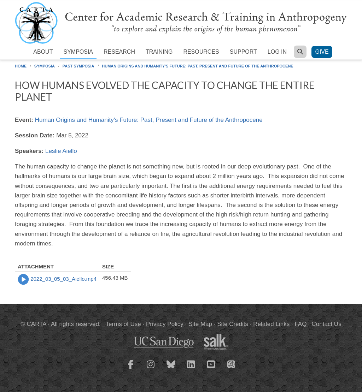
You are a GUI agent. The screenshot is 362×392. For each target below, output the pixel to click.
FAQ (300, 324)
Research (119, 52)
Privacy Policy (164, 324)
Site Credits (232, 324)
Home (21, 66)
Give (321, 52)
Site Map (200, 324)
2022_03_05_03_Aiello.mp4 (63, 279)
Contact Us (326, 324)
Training (159, 52)
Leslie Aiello (61, 151)
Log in (277, 52)
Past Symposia (78, 66)
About (43, 52)
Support (243, 52)
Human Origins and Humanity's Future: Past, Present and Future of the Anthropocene (197, 66)
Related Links (271, 324)
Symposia (78, 52)
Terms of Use (123, 324)
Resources (201, 52)
